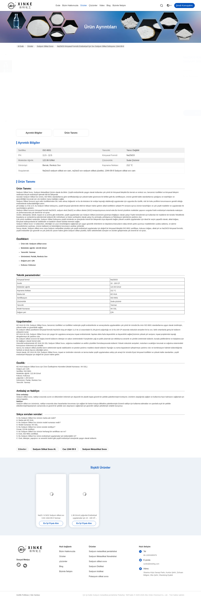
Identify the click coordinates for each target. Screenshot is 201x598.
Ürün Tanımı (70, 133)
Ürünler (83, 5)
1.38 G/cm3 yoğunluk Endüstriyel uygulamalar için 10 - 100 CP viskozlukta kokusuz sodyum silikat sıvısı (84, 516)
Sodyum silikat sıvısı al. (44, 449)
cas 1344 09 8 (69, 449)
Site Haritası (35, 595)
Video (102, 5)
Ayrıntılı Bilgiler (34, 133)
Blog (109, 5)
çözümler (93, 5)
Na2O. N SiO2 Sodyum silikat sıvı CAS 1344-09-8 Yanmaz (51, 516)
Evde (58, 5)
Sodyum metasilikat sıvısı (94, 449)
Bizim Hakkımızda (70, 5)
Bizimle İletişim (119, 5)
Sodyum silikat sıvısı (45, 46)
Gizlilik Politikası (22, 595)
